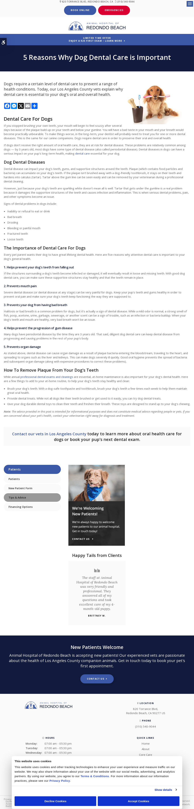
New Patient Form (20, 487)
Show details (163, 789)
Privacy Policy (11, 798)
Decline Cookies (55, 801)
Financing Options (21, 506)
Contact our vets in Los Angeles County (50, 433)
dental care (82, 153)
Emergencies (114, 9)
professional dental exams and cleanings (46, 376)
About (145, 748)
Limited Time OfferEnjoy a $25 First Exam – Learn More (95, 39)
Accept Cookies (138, 801)
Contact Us (95, 678)
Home (146, 743)
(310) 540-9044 (126, 1)
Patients (14, 478)
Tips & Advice (17, 497)
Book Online (80, 9)
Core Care (145, 754)
